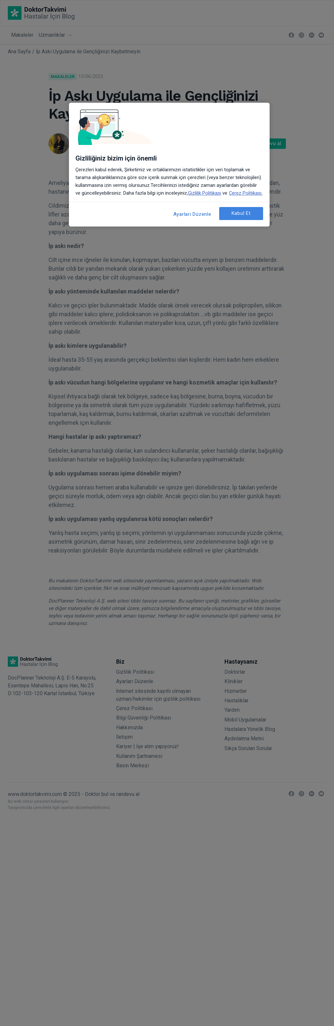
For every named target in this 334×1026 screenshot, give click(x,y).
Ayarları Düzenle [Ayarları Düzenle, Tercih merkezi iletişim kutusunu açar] (192, 214)
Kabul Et (241, 213)
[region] (169, 165)
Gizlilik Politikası (204, 193)
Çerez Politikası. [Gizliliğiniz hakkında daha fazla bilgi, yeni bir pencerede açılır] (245, 193)
